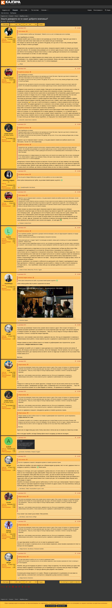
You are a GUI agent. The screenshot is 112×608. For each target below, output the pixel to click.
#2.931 (78, 227)
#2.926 (78, 28)
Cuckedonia (12, 538)
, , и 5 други (30, 451)
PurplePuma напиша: (23, 72)
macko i (4, 21)
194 (16, 24)
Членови (43, 10)
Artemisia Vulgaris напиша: (25, 277)
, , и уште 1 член (32, 488)
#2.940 (78, 553)
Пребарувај (13, 13)
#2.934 (78, 361)
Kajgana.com (6, 10)
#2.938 (78, 493)
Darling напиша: (22, 556)
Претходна (6, 24)
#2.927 (78, 68)
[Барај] (107, 10)
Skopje (13, 376)
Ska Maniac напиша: (23, 174)
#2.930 (78, 192)
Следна (41, 24)
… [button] (13, 24)
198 (30, 24)
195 (20, 24)
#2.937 (78, 456)
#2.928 (78, 124)
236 (36, 24)
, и (28, 119)
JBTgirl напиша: (22, 364)
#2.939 (78, 521)
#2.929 (78, 171)
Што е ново (23, 10)
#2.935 (78, 391)
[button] (28, 10)
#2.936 (78, 437)
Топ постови (35, 10)
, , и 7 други (31, 269)
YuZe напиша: (22, 31)
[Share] (75, 28)
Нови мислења (5, 13)
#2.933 (78, 324)
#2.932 (78, 274)
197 (26, 24)
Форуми (15, 10)
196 (23, 24)
